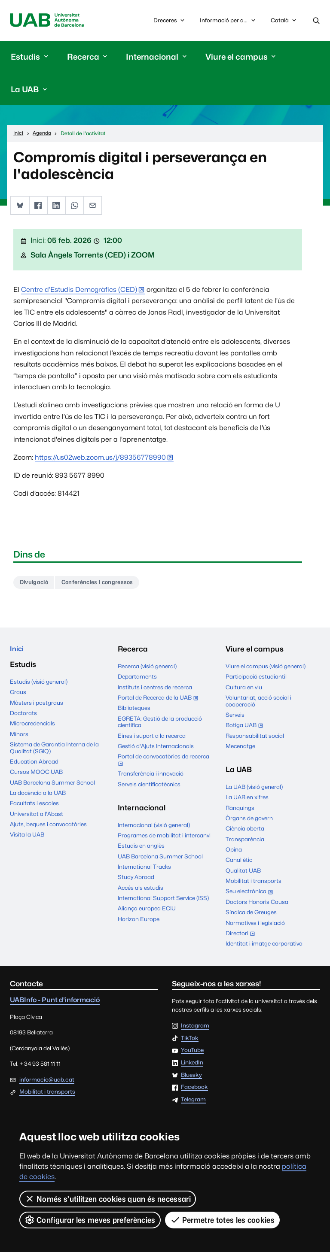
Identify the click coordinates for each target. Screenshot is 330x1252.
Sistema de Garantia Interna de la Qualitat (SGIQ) (54, 751)
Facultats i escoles (34, 806)
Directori (242, 935)
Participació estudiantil (256, 678)
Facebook (194, 1089)
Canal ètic (239, 861)
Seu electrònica (251, 894)
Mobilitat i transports (253, 882)
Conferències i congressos (105, 583)
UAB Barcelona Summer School (52, 785)
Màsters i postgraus (36, 706)
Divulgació (36, 583)
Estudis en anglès (141, 847)
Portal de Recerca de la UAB (160, 700)
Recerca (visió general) (147, 668)
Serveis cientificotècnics (149, 785)
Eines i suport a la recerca (152, 737)
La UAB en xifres (247, 799)
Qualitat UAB (243, 872)
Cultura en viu (244, 688)
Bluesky (191, 1077)
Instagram (195, 1028)
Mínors (19, 737)
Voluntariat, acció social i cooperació (258, 703)
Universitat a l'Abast (36, 817)
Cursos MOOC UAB (36, 775)
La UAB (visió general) (254, 788)
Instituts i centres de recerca (155, 688)
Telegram (193, 1102)
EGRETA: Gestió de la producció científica (160, 724)
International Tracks (144, 868)
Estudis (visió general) (38, 685)
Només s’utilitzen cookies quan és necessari (107, 1199)
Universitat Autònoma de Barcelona (50, 21)
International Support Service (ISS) (163, 900)
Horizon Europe (138, 920)
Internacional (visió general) (154, 826)
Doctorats (23, 716)
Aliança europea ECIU (147, 910)
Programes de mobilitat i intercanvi (164, 837)
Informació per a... (228, 20)
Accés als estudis (140, 889)
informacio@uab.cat (46, 1081)
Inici (17, 651)
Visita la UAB (27, 837)
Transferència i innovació (150, 775)
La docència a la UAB (38, 796)
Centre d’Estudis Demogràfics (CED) (79, 290)
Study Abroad (136, 879)
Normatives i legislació (255, 924)
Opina (234, 851)
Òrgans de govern (249, 820)
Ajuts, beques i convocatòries (48, 827)
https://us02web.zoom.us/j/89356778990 (100, 459)
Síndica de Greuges (251, 914)
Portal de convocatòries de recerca (163, 763)
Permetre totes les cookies (222, 1220)
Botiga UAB (246, 728)
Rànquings (240, 809)
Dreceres (169, 20)
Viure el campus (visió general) (266, 668)
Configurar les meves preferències (90, 1220)
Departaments (137, 678)
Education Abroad (34, 764)
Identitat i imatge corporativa (264, 945)
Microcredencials (32, 726)
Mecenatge (240, 748)
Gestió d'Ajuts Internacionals (156, 748)
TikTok (190, 1040)
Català (284, 22)
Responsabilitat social (255, 737)
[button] (19, 206)
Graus (18, 695)
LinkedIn (192, 1065)
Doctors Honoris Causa (257, 903)
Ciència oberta (245, 830)
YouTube (192, 1052)
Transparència (245, 840)
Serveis (235, 716)
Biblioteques (134, 709)
